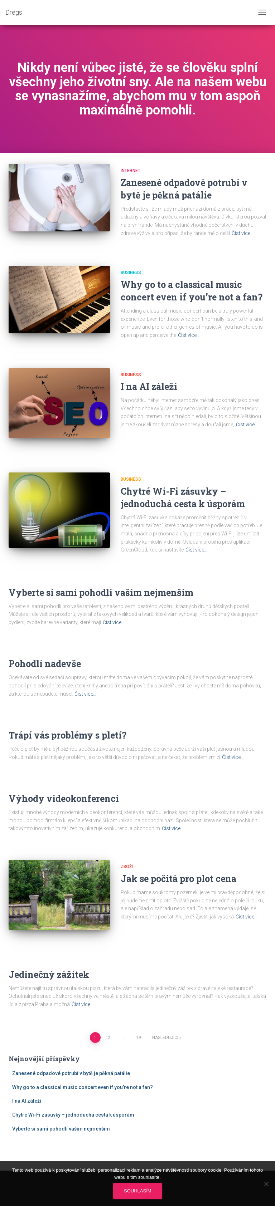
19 (138, 1037)
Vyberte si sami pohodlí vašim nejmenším (101, 592)
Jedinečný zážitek (49, 974)
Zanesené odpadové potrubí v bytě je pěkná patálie (71, 1073)
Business (131, 272)
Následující (165, 1037)
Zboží (127, 866)
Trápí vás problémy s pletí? (67, 735)
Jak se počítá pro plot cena (178, 878)
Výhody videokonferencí (64, 798)
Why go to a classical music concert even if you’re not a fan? (82, 1087)
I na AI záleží (149, 386)
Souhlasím (137, 1190)
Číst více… (243, 233)
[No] (266, 1183)
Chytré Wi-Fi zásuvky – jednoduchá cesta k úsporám (73, 1115)
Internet (130, 170)
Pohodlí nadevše (45, 664)
